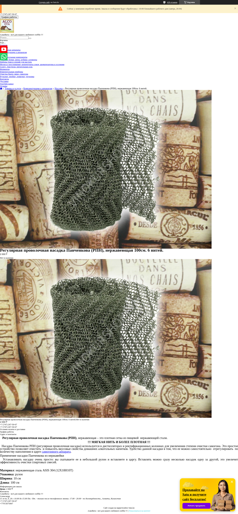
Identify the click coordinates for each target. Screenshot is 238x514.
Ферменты (5, 69)
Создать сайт (44, 2)
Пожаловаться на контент (139, 511)
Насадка (59, 88)
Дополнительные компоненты (13, 57)
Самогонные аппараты (10, 50)
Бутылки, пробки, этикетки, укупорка (17, 76)
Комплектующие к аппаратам (13, 52)
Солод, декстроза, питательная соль (16, 66)
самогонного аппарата (56, 451)
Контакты (4, 79)
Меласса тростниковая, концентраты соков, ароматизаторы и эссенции (32, 64)
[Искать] (30, 38)
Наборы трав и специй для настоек (16, 62)
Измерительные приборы (11, 71)
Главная (3, 45)
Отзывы (3, 86)
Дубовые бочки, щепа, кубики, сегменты (18, 59)
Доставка (4, 81)
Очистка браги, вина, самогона (14, 74)
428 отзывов (172, 2)
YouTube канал (7, 83)
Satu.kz (132, 508)
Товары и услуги (13, 88)
